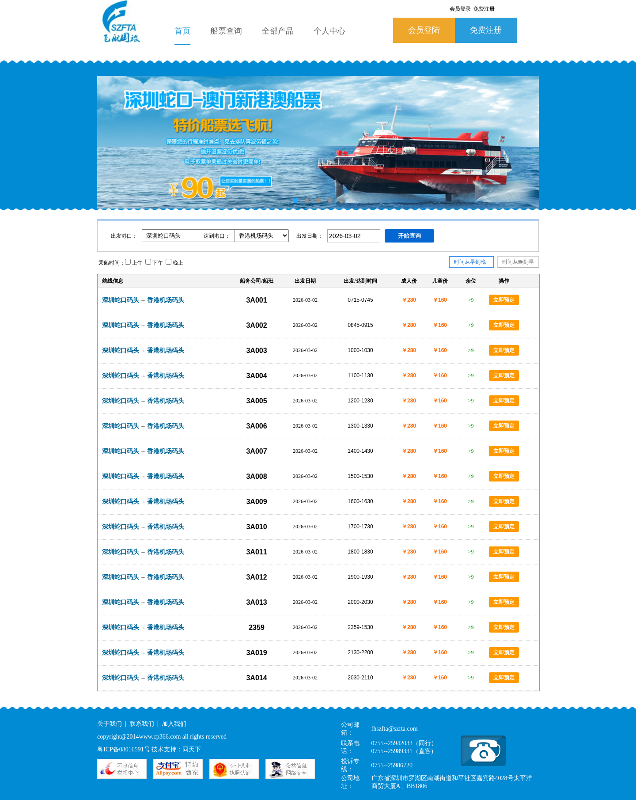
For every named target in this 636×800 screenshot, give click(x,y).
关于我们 (109, 723)
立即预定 (504, 300)
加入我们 (174, 723)
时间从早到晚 (470, 263)
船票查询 (226, 31)
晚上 (174, 263)
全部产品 (278, 31)
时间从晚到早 (518, 262)
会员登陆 (424, 30)
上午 (134, 263)
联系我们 (141, 723)
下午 (154, 263)
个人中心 (329, 31)
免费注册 (486, 30)
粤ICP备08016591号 (123, 749)
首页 (182, 31)
